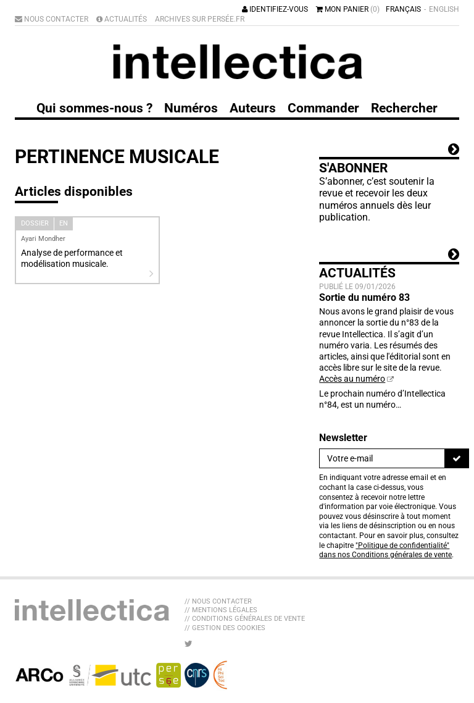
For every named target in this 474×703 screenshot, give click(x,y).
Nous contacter (51, 19)
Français (403, 9)
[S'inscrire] (456, 458)
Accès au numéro (352, 379)
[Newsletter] (382, 458)
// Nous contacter (218, 601)
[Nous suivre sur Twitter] (189, 644)
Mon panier (348, 9)
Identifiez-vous (275, 9)
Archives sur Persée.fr (199, 19)
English (444, 9)
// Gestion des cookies (225, 628)
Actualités (121, 19)
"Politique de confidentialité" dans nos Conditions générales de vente (385, 550)
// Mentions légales (221, 610)
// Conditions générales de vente (245, 619)
